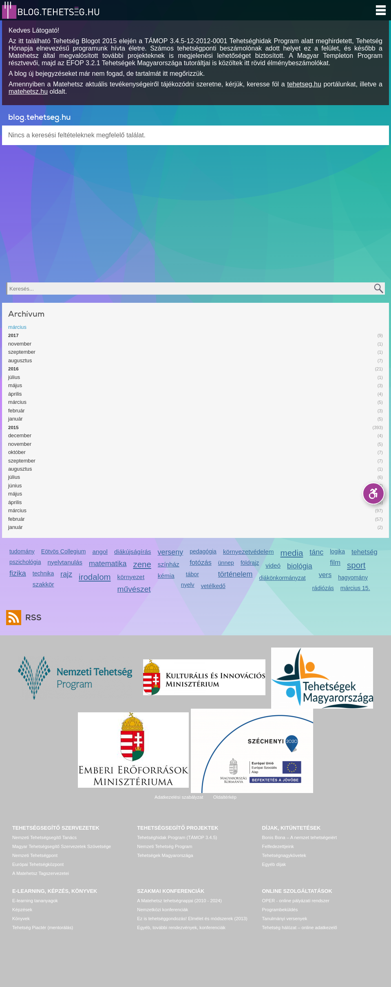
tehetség (364, 552)
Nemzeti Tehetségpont (34, 855)
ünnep (226, 563)
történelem (235, 574)
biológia (299, 566)
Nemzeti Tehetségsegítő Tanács (44, 837)
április (15, 394)
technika (43, 573)
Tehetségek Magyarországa (165, 855)
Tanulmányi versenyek (284, 918)
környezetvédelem (248, 551)
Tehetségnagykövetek (284, 855)
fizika (17, 573)
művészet (134, 589)
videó (273, 565)
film (335, 562)
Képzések (22, 909)
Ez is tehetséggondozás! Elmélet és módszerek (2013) (192, 918)
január (15, 419)
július (14, 377)
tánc (316, 552)
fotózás (201, 562)
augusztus (20, 360)
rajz (66, 574)
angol (100, 551)
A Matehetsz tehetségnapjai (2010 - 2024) (179, 900)
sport (356, 565)
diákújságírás (132, 551)
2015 (13, 427)
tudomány (22, 551)
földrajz (250, 563)
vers (325, 575)
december (19, 435)
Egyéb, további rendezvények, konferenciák (181, 927)
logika (337, 551)
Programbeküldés (280, 909)
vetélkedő (213, 586)
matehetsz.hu (28, 91)
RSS (31, 617)
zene (142, 564)
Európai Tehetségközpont (38, 864)
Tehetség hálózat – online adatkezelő (299, 927)
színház (168, 564)
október (17, 452)
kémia (166, 575)
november (19, 344)
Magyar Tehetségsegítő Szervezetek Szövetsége (61, 846)
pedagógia (203, 551)
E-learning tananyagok (35, 900)
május (15, 385)
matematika (108, 564)
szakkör (43, 584)
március (17, 327)
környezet (131, 576)
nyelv (187, 585)
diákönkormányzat (282, 578)
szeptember (21, 352)
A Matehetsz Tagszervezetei (40, 873)
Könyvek (21, 918)
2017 (13, 335)
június (15, 485)
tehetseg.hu (304, 84)
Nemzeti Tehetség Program (164, 846)
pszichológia (25, 562)
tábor (192, 574)
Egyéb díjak (274, 864)
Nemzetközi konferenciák (162, 909)
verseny (170, 552)
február (16, 411)
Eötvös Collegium (63, 551)
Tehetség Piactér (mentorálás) (42, 927)
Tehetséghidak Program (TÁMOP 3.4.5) (177, 837)
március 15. (355, 588)
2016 (13, 368)
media (292, 552)
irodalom (95, 577)
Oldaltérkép (224, 797)
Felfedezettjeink (278, 846)
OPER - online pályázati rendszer (295, 900)
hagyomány (353, 577)
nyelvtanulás (64, 562)
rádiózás (323, 588)
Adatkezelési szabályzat (179, 797)
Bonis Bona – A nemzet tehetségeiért (299, 837)
